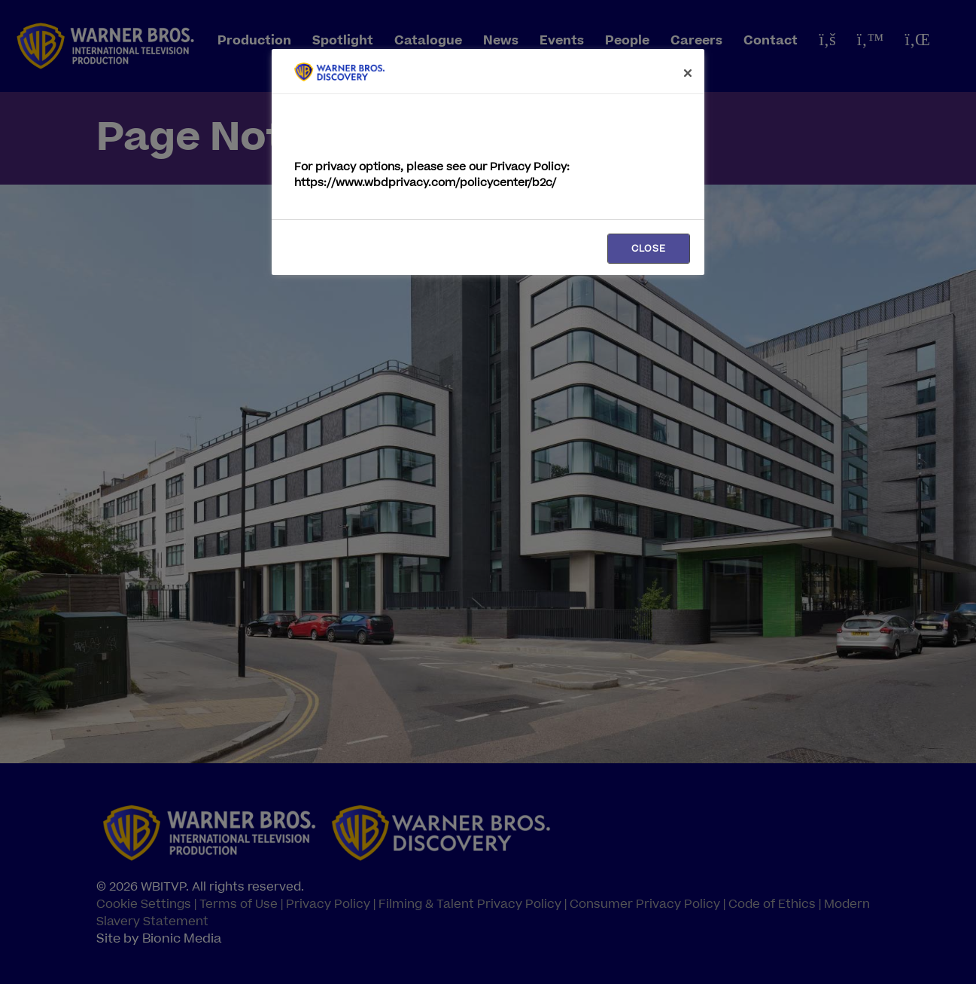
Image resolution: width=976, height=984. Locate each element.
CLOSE (648, 248)
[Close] (687, 73)
